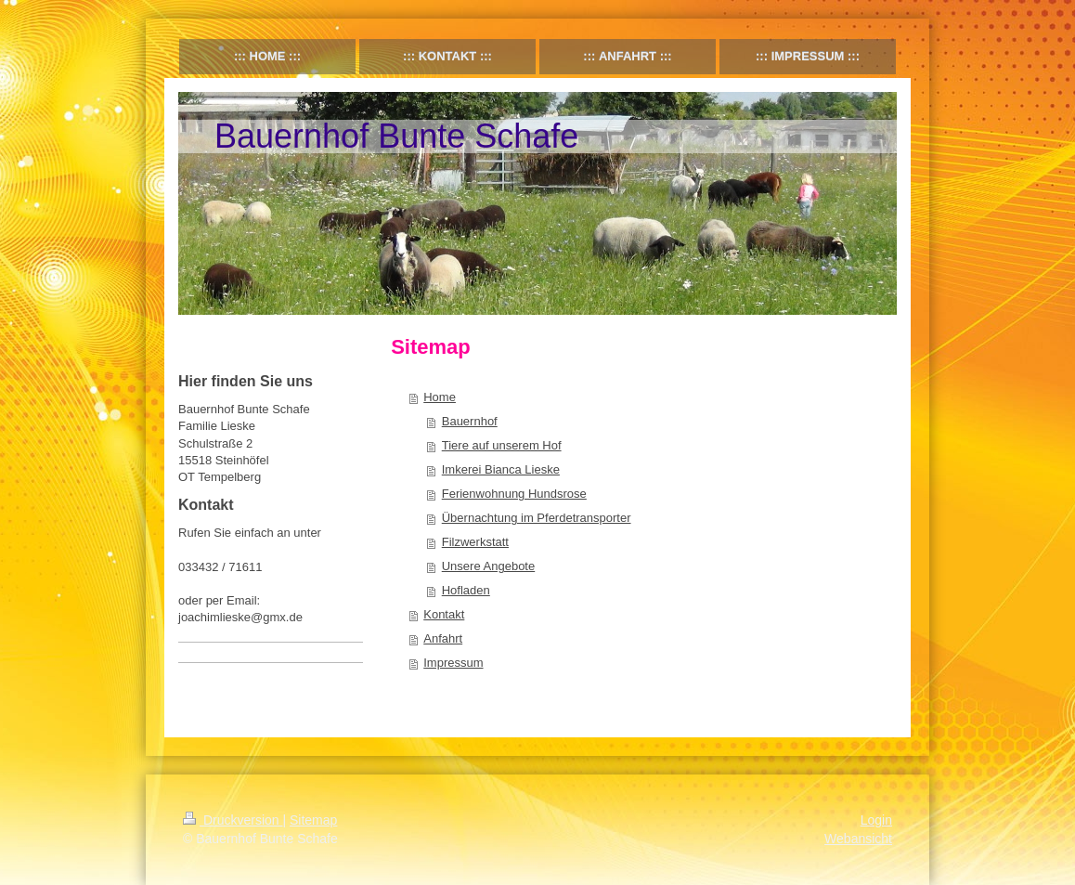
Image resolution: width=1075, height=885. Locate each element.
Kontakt (443, 614)
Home (439, 397)
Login (876, 820)
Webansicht (858, 838)
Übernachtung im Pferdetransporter (536, 518)
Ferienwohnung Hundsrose (514, 494)
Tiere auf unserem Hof (502, 445)
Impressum (453, 663)
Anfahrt (442, 638)
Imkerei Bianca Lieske (501, 469)
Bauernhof (470, 421)
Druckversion (232, 820)
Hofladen (466, 590)
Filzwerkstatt (475, 542)
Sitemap (313, 820)
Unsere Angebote (488, 566)
